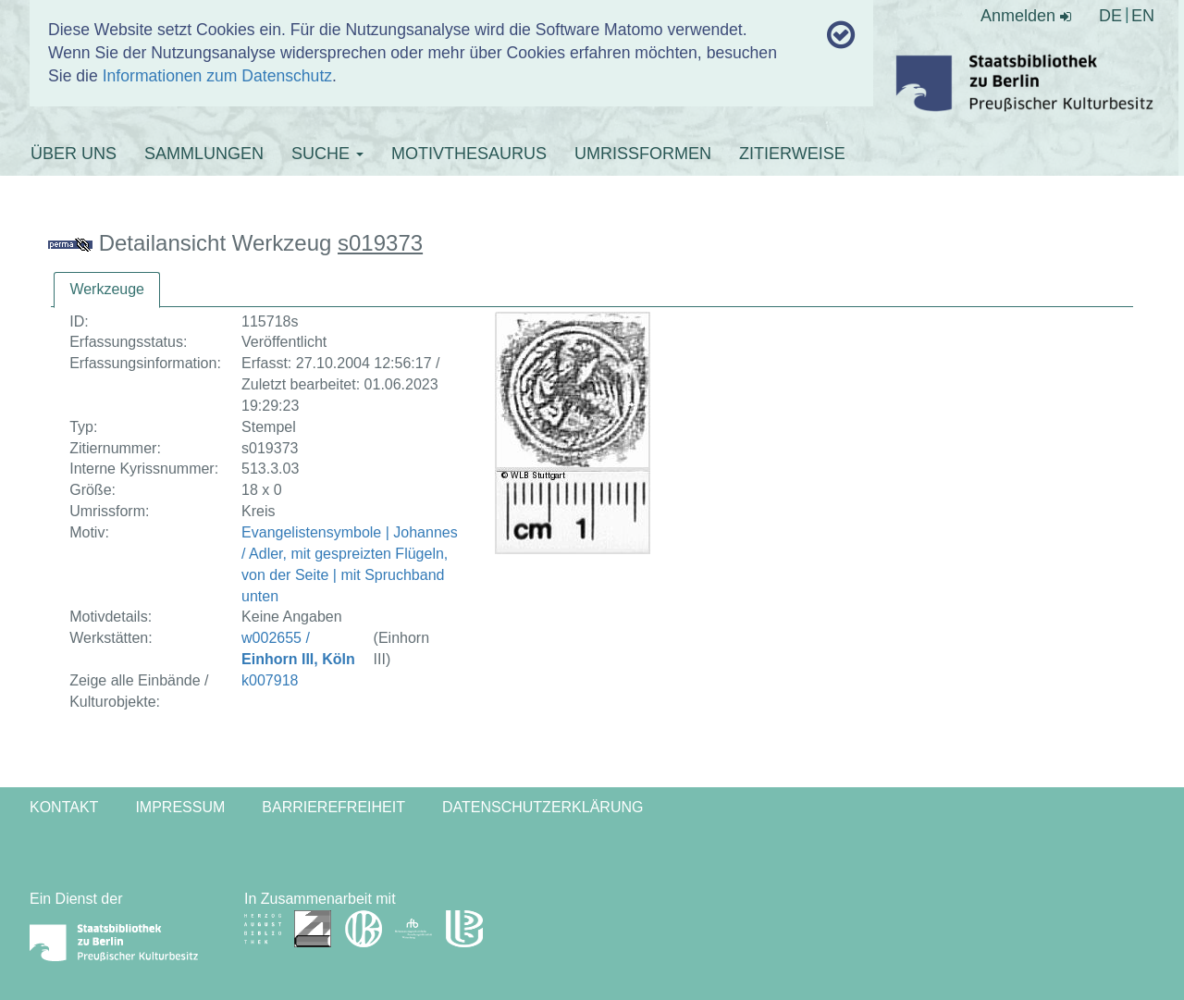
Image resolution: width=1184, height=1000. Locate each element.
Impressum (180, 807)
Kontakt (64, 807)
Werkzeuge (106, 289)
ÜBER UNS (74, 153)
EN (1142, 15)
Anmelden (1025, 15)
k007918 (269, 680)
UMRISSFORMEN (642, 153)
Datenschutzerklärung (543, 807)
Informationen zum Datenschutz (217, 76)
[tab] (107, 290)
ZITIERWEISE (792, 153)
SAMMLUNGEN (204, 153)
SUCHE (327, 153)
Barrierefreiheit (333, 807)
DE (1110, 15)
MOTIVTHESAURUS (469, 153)
